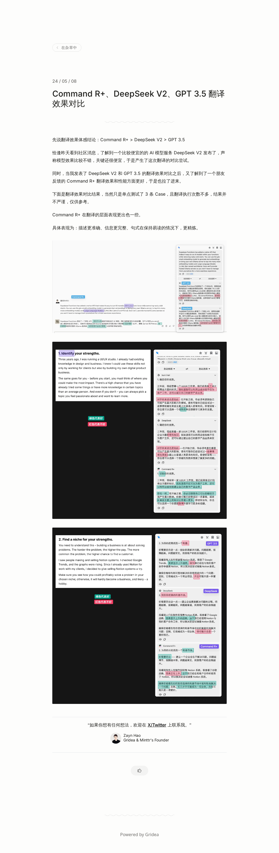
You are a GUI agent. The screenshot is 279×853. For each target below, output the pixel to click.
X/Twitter (157, 725)
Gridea (152, 834)
